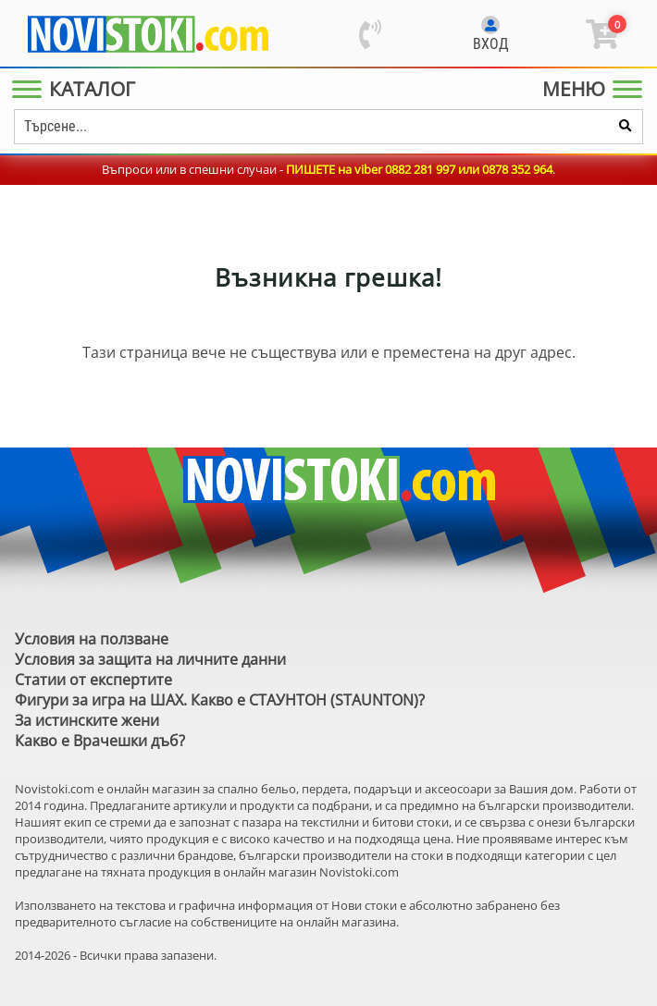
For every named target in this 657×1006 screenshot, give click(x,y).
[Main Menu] (77, 88)
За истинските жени (87, 720)
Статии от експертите (93, 679)
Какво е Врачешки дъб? (100, 740)
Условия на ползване (91, 639)
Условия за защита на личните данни (150, 659)
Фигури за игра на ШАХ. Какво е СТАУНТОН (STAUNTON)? (220, 700)
